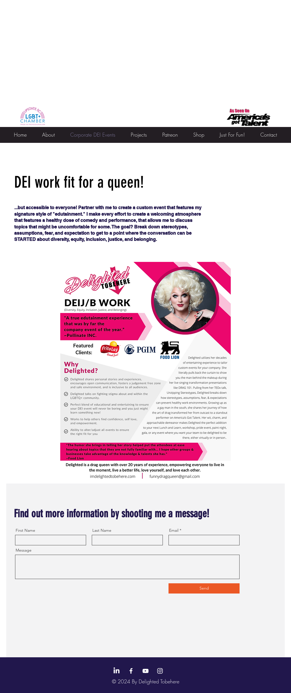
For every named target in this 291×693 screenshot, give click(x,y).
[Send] (204, 588)
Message (24, 550)
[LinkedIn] (116, 671)
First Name (25, 530)
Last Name (101, 530)
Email (173, 530)
